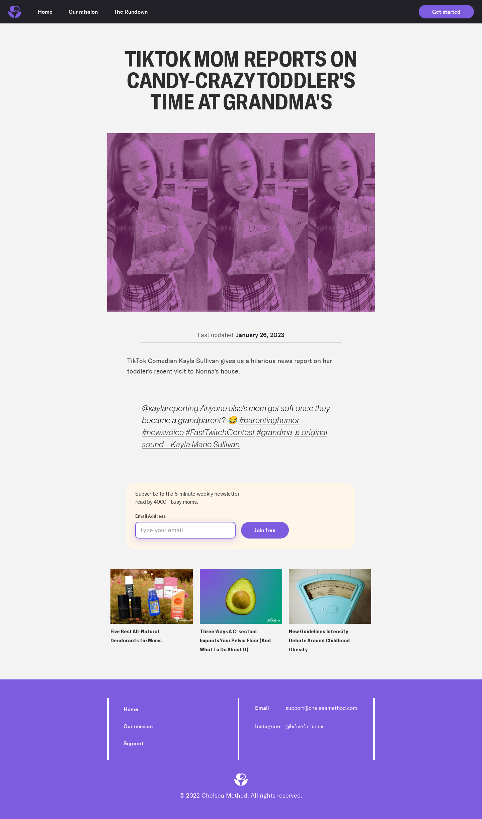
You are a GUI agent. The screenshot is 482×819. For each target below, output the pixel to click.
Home (131, 709)
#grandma (274, 432)
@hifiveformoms (305, 726)
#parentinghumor (269, 420)
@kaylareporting (170, 408)
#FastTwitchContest (220, 432)
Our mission (138, 726)
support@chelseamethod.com (321, 708)
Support (134, 743)
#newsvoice (163, 432)
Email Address (150, 516)
